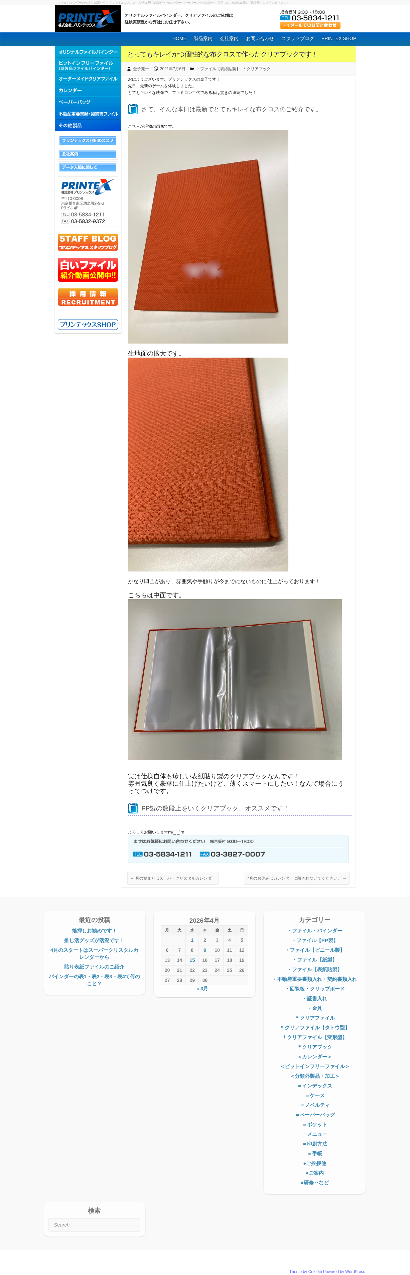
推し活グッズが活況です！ (94, 940)
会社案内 (229, 38)
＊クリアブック (257, 69)
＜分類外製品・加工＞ (315, 1076)
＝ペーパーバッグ (315, 1115)
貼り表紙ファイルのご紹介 (94, 967)
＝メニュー (314, 1134)
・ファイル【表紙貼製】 (218, 69)
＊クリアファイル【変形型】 (314, 1037)
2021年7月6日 (172, 69)
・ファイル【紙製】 (314, 960)
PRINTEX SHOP (338, 38)
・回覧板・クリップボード (315, 989)
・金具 (314, 1008)
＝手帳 (314, 1153)
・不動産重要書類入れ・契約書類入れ (314, 979)
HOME (179, 38)
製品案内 (203, 38)
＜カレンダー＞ (314, 1056)
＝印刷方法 (314, 1144)
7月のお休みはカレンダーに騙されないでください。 (297, 878)
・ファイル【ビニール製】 (315, 950)
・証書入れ (314, 998)
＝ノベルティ (315, 1105)
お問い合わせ (260, 38)
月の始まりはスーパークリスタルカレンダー (173, 878)
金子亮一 (141, 69)
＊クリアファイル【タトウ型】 (315, 1027)
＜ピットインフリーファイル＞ (315, 1066)
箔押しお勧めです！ (94, 930)
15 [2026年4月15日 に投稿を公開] (192, 960)
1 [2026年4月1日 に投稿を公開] (192, 940)
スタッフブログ (297, 38)
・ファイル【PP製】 (314, 940)
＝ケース (315, 1095)
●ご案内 (315, 1173)
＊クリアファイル (315, 1018)
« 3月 (202, 988)
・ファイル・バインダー (314, 930)
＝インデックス (314, 1086)
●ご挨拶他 (314, 1163)
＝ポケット (314, 1124)
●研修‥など (315, 1182)
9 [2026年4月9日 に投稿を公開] (204, 950)
